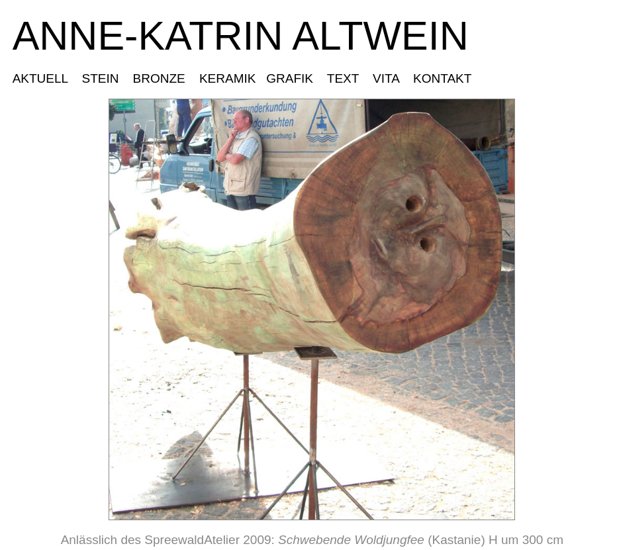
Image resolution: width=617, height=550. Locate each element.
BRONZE (159, 78)
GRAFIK (291, 78)
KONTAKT (442, 78)
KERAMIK (227, 78)
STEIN (100, 78)
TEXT (343, 78)
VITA (386, 78)
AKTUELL (44, 78)
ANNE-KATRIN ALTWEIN (241, 35)
